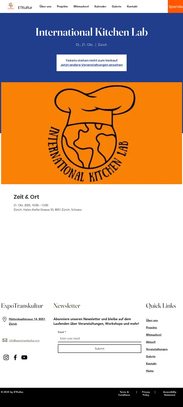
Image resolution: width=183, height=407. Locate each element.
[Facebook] (15, 357)
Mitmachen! (153, 334)
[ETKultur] (27, 7)
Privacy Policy (146, 393)
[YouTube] (24, 357)
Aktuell (150, 342)
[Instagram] (6, 357)
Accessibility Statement (169, 393)
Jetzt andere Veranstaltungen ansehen (91, 65)
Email (62, 332)
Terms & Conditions (124, 393)
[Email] (98, 338)
